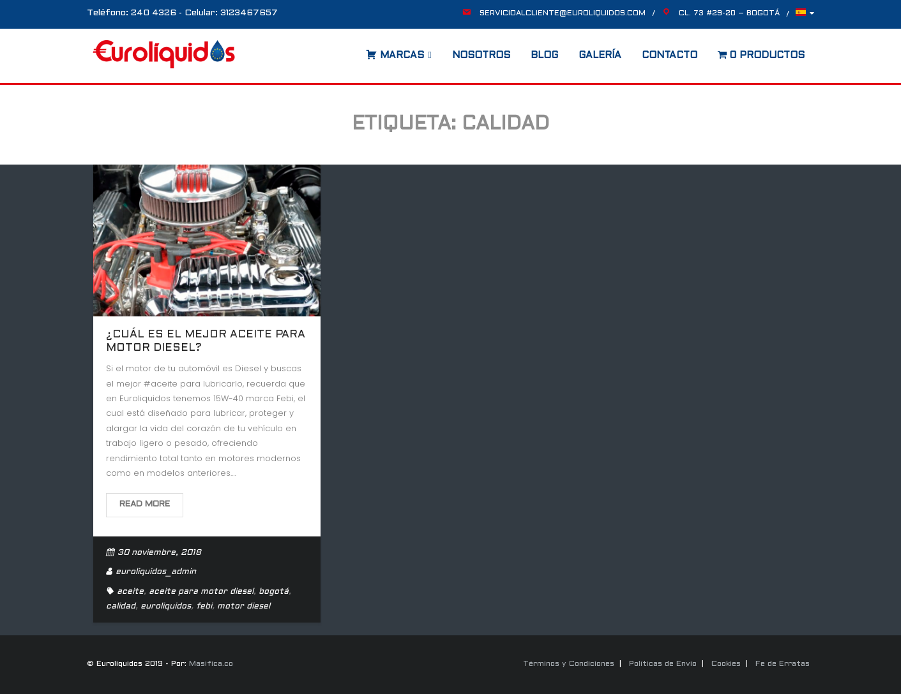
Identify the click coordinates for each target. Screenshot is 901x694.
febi (204, 606)
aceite (130, 592)
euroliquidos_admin (156, 572)
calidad (120, 606)
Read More (144, 504)
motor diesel (243, 606)
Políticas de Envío (663, 664)
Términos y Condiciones (568, 664)
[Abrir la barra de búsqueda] (353, 51)
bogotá (274, 592)
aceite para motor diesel (201, 592)
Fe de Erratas (782, 664)
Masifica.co (211, 664)
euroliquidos (165, 606)
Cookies (726, 664)
